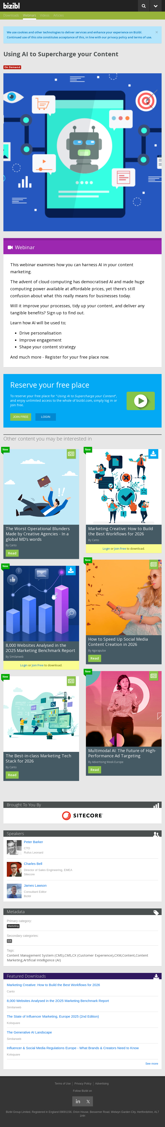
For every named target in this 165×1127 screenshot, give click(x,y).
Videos (45, 15)
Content (128, 955)
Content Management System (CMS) (35, 955)
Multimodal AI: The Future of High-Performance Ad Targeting (122, 753)
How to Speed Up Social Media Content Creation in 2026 (118, 641)
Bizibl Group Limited (18, 1112)
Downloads (11, 15)
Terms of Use (63, 1083)
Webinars (29, 15)
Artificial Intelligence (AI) (42, 960)
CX (9, 941)
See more (151, 1063)
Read (12, 553)
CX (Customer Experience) (92, 955)
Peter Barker (33, 842)
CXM (117, 955)
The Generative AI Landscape (29, 1032)
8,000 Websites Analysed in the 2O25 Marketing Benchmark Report (40, 647)
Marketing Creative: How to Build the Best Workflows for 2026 (120, 531)
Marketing (13, 926)
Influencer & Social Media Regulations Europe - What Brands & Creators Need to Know (73, 1048)
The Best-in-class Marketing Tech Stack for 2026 (38, 758)
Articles (58, 15)
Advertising (102, 1083)
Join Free (20, 416)
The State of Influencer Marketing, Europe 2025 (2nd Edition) (53, 1016)
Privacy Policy (83, 1083)
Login (45, 416)
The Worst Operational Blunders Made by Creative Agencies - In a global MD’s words (38, 534)
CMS (68, 955)
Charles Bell (33, 864)
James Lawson (35, 885)
